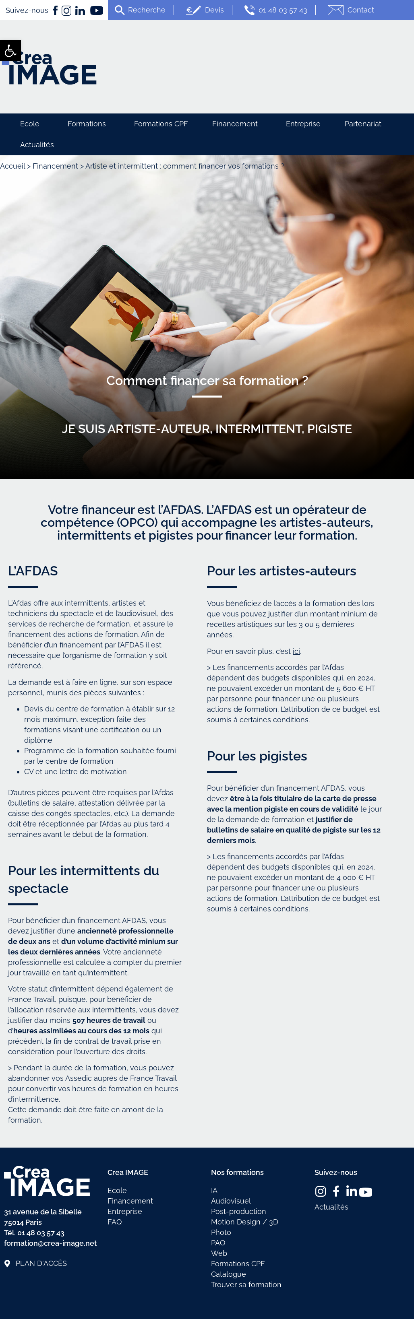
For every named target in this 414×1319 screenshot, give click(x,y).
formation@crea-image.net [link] (50, 1243)
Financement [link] (237, 124)
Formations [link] (89, 124)
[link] (10, 50)
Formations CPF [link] (161, 124)
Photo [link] (221, 1232)
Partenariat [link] (363, 124)
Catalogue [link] (228, 1274)
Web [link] (219, 1253)
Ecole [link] (31, 124)
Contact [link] (350, 10)
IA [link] (214, 1190)
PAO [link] (218, 1243)
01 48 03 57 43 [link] (274, 10)
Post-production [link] (238, 1211)
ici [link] (296, 651)
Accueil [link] (12, 166)
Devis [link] (204, 10)
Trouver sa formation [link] (246, 1284)
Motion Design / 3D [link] (244, 1222)
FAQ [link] (115, 1222)
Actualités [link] (37, 144)
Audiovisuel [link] (231, 1201)
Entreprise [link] (303, 124)
